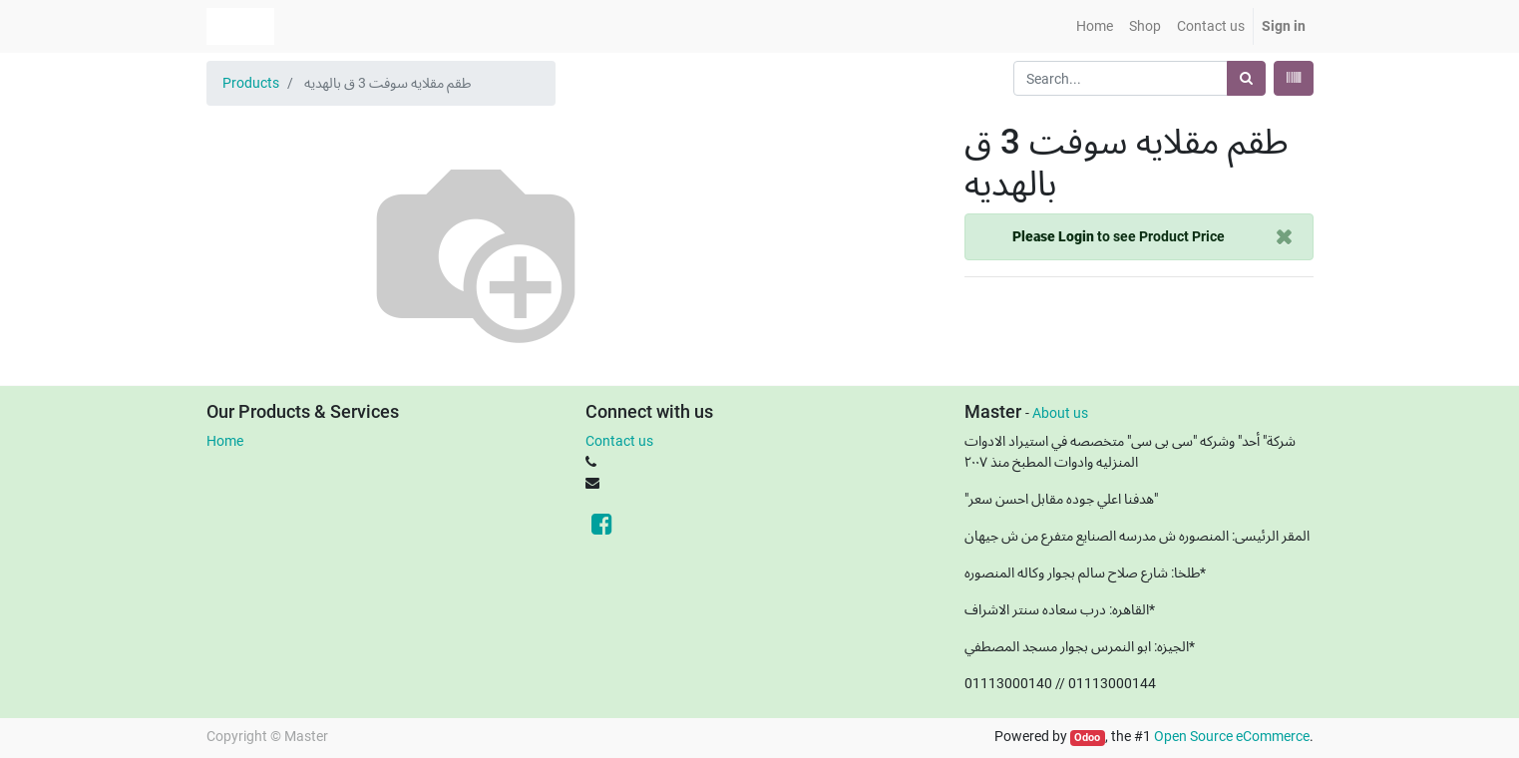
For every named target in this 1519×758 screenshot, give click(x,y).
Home (224, 441)
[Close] (1284, 236)
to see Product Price (1118, 236)
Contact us (619, 441)
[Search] (1246, 78)
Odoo (1087, 737)
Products (250, 83)
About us (1060, 413)
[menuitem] (1094, 26)
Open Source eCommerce (1232, 736)
